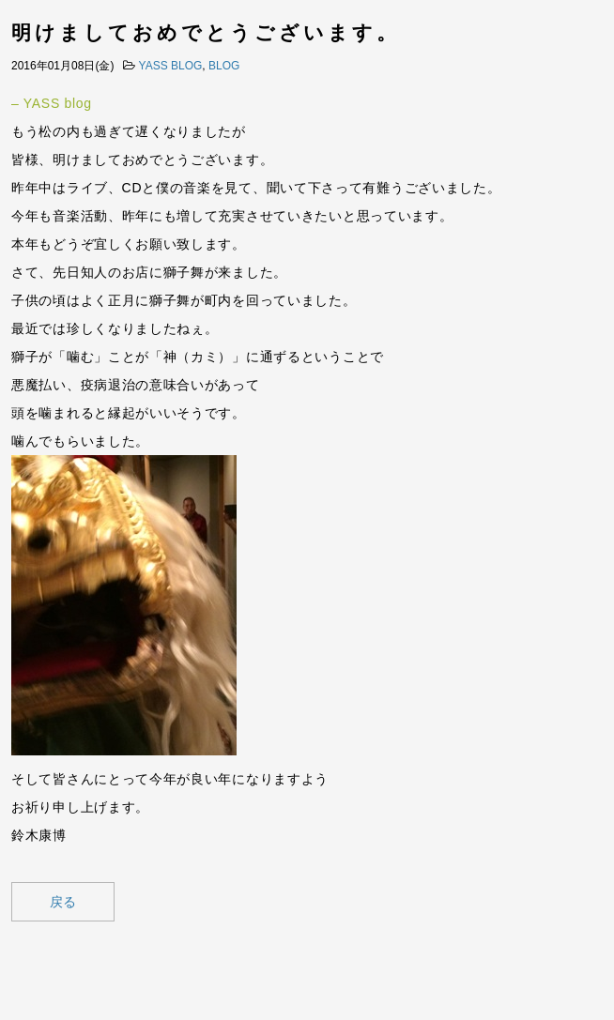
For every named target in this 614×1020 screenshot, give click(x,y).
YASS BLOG (171, 65)
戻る (63, 901)
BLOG (223, 65)
